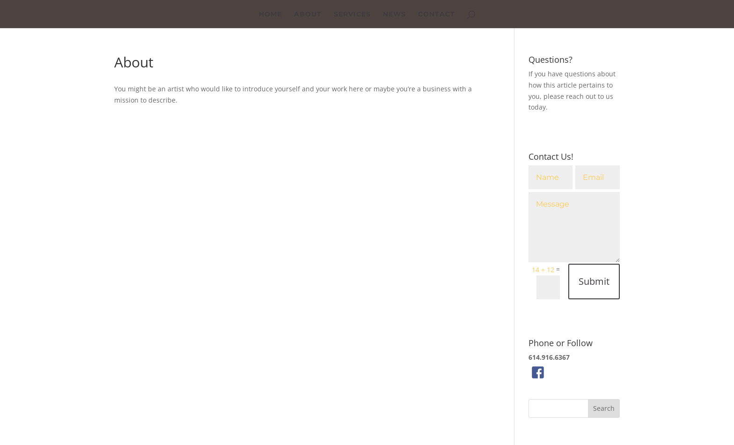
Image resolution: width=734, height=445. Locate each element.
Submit (594, 281)
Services (352, 14)
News (394, 14)
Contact (436, 14)
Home (270, 14)
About (308, 14)
